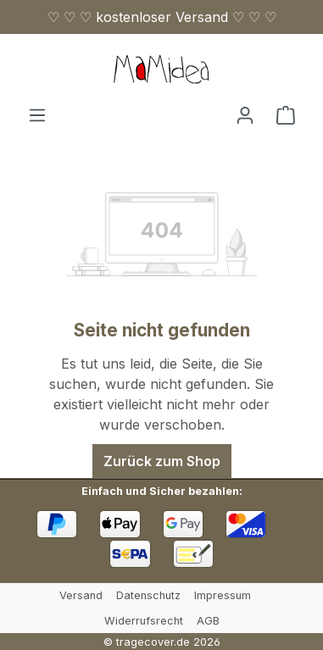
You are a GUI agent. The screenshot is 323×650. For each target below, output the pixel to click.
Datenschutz (148, 595)
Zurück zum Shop (161, 461)
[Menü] (37, 114)
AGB (208, 620)
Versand (81, 595)
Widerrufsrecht (143, 620)
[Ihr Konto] (245, 114)
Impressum (222, 595)
